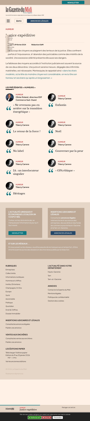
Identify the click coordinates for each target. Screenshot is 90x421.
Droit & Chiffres (12, 335)
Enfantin (60, 130)
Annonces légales (63, 258)
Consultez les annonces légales (18, 350)
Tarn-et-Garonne (54, 305)
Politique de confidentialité (58, 322)
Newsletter (73, 3)
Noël (58, 156)
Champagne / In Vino (14, 313)
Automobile (10, 324)
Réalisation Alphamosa (14, 399)
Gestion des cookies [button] (56, 326)
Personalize (58, 417)
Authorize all (34, 417)
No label (18, 176)
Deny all (47, 417)
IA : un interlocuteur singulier (26, 198)
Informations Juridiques (15, 302)
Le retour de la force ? (26, 156)
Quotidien (10, 332)
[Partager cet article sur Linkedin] (72, 410)
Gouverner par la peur (69, 176)
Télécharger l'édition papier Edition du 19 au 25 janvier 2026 (18, 380)
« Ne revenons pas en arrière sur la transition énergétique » (27, 134)
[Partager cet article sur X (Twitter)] (63, 410)
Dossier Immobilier (13, 339)
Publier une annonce (13, 353)
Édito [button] (19, 21)
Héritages (19, 219)
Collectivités (11, 299)
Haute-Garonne (54, 297)
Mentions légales (54, 319)
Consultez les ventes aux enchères (19, 364)
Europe (8, 317)
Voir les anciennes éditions (16, 387)
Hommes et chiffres (13, 306)
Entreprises (10, 295)
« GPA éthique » (65, 196)
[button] (8, 21)
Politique (9, 328)
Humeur (10, 29)
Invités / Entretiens (13, 310)
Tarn (49, 301)
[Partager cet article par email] (77, 410)
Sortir (8, 321)
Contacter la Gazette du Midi (59, 315)
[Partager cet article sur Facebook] (68, 410)
